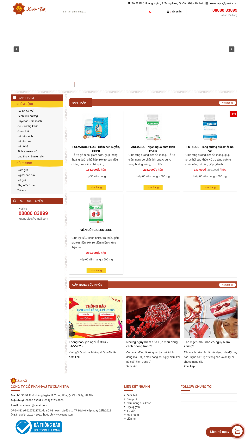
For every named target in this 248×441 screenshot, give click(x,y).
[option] (95, 327)
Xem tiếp (74, 356)
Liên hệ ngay (219, 431)
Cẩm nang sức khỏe (87, 284)
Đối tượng (24, 163)
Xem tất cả (227, 102)
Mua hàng (96, 187)
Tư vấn (131, 410)
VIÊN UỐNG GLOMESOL (96, 229)
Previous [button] (70, 332)
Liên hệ (131, 418)
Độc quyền (133, 407)
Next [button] (236, 332)
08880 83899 (33, 213)
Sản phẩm (79, 102)
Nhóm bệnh (24, 104)
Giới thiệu (133, 395)
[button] (16, 49)
